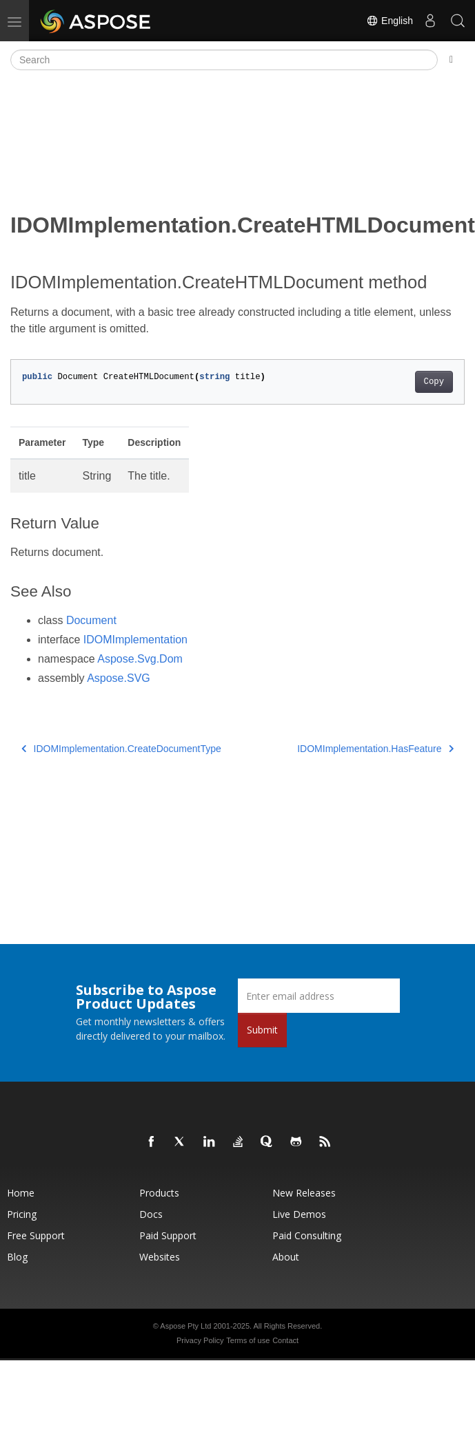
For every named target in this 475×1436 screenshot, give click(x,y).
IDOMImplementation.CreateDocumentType (121, 748)
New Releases (304, 1192)
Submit (262, 1029)
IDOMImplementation (135, 639)
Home (20, 1192)
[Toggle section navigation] (451, 59)
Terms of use (248, 1340)
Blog (17, 1256)
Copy (434, 382)
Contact (285, 1340)
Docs (151, 1214)
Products (159, 1192)
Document (91, 620)
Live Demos (299, 1214)
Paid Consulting (306, 1235)
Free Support (36, 1235)
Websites (159, 1256)
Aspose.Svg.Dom (140, 659)
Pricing (22, 1214)
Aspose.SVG (118, 678)
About (285, 1256)
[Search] (224, 60)
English (389, 20)
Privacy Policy (199, 1340)
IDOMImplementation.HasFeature (375, 748)
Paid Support (167, 1235)
